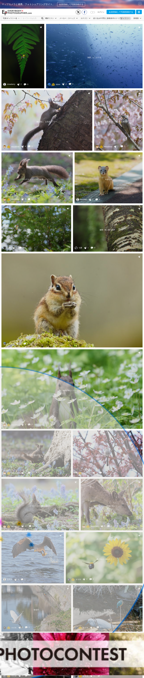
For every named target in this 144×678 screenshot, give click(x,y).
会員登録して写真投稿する (71, 4)
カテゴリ (85, 18)
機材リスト (51, 18)
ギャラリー (125, 18)
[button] (139, 12)
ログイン (100, 12)
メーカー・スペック (68, 18)
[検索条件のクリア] (114, 18)
